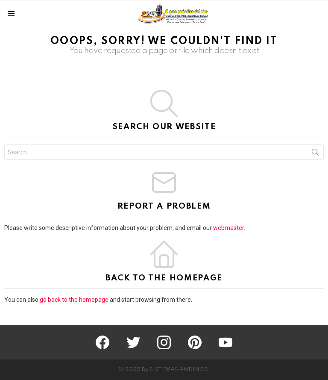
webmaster (228, 227)
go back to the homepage (74, 299)
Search (315, 153)
